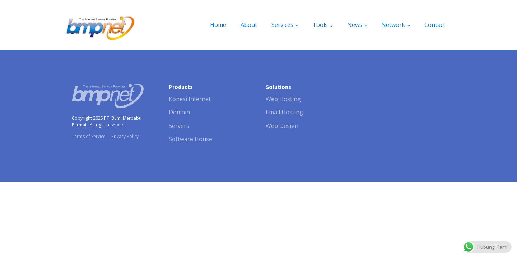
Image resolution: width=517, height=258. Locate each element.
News (354, 25)
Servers (179, 126)
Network (393, 25)
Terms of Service (89, 136)
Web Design (282, 126)
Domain (179, 112)
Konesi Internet (190, 99)
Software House (190, 139)
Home (218, 25)
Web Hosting (283, 99)
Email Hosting (284, 112)
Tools (320, 25)
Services (282, 25)
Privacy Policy (125, 136)
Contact (434, 25)
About (249, 25)
